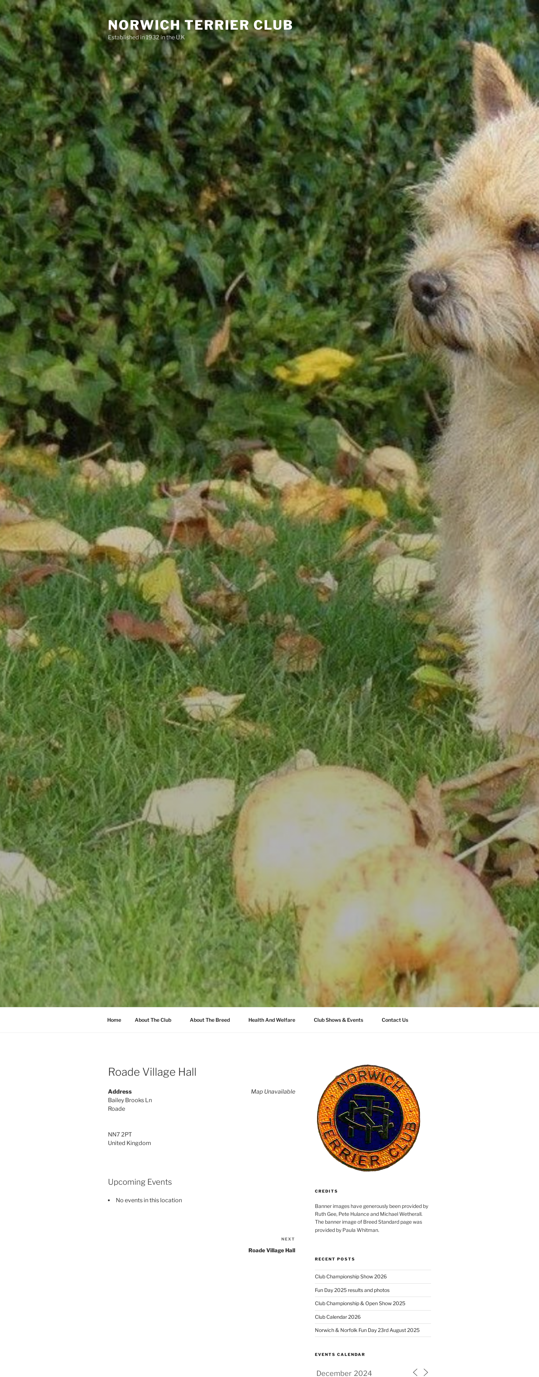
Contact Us (395, 1020)
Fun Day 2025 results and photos (352, 1290)
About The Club (156, 1020)
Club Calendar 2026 (338, 1317)
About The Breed (213, 1020)
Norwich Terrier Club (200, 25)
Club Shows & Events (342, 1020)
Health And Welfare (275, 1020)
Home (114, 1020)
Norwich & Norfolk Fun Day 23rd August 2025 (367, 1330)
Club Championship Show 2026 (351, 1276)
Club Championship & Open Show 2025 (360, 1303)
